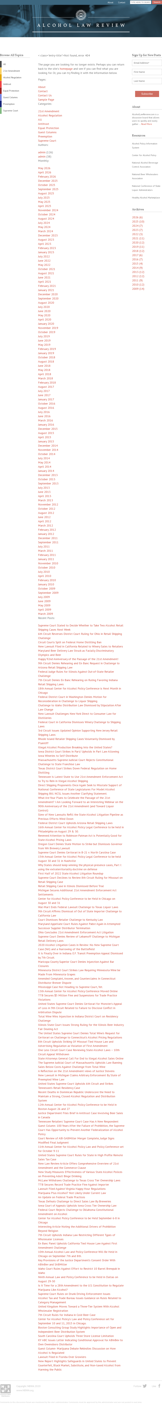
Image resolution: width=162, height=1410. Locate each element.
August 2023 (46, 239)
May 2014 (44, 462)
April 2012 (44, 521)
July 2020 (44, 307)
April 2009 (44, 609)
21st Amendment (11, 70)
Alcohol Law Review (81, 21)
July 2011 (44, 546)
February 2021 (47, 286)
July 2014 (44, 458)
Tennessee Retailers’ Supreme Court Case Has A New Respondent (78, 1121)
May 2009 (44, 605)
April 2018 (44, 374)
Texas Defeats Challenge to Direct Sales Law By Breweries (74, 1201)
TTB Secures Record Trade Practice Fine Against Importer (73, 1184)
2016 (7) (137, 259)
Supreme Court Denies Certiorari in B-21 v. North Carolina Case (77, 852)
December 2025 (48, 181)
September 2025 (48, 189)
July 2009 (44, 597)
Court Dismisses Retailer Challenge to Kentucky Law (70, 920)
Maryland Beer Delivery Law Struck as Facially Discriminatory (76, 650)
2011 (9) (137, 280)
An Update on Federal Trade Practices (61, 1197)
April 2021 (44, 281)
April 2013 (44, 496)
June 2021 (44, 277)
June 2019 (44, 340)
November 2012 (48, 504)
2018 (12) (138, 251)
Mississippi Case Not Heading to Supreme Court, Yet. (70, 987)
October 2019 (46, 332)
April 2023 (44, 244)
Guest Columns (10, 97)
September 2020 (48, 298)
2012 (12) (138, 276)
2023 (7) (137, 230)
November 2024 (48, 210)
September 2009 (48, 593)
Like (154, 1386)
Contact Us (45, 95)
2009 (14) (138, 289)
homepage (66, 68)
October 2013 (46, 479)
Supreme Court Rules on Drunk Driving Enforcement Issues (74, 1294)
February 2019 (47, 349)
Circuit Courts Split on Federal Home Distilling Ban (69, 642)
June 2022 (44, 260)
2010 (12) (138, 284)
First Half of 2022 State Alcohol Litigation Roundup (70, 873)
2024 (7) (137, 226)
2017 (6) (137, 255)
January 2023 (46, 252)
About (110, 2)
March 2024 (45, 231)
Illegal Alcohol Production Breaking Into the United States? (75, 747)
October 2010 (46, 567)
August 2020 (46, 302)
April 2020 (44, 319)
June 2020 (44, 311)
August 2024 (46, 218)
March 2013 (45, 500)
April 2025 (44, 206)
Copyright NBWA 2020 (28, 1386)
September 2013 (48, 483)
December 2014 (48, 445)
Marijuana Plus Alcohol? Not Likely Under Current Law (72, 1193)
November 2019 (48, 328)
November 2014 (48, 450)
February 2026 (47, 176)
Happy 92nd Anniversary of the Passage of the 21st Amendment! (78, 659)
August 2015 (46, 433)
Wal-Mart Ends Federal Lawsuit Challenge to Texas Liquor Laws (78, 907)
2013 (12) (138, 272)
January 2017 (46, 399)
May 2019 (44, 345)
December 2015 (48, 429)
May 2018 (44, 370)
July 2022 (44, 256)
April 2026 (44, 172)
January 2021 (46, 290)
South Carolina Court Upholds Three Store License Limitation (76, 1336)
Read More (146, 124)
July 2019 (44, 336)
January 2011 (46, 559)
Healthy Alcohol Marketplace (146, 197)
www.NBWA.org (25, 1390)
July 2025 (44, 197)
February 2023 (47, 248)
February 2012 (47, 529)
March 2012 (45, 525)
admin (42, 152)
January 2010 (46, 584)
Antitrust (7, 84)
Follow (137, 1386)
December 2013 (48, 475)
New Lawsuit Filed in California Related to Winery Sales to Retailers (80, 646)
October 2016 (46, 403)
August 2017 (46, 387)
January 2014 (46, 471)
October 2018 (46, 357)
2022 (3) (137, 234)
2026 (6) (137, 217)
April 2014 (44, 466)
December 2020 (48, 294)
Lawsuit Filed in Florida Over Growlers (62, 1357)
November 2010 (48, 563)
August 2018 (46, 361)
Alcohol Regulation (12, 77)
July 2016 (44, 412)
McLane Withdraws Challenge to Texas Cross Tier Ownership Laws (79, 1180)
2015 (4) (137, 263)
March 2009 (45, 614)
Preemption (9, 104)
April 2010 (44, 576)
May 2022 (44, 265)
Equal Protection (11, 90)
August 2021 (46, 273)
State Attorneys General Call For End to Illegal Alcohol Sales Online (80, 1058)
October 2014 (46, 454)
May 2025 (44, 202)
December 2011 (48, 538)
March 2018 (45, 378)
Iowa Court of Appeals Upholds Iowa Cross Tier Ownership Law (77, 1205)
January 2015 (46, 441)
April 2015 (44, 437)
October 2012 (46, 508)
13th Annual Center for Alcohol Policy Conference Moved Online (78, 991)
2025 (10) (138, 221)
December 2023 (48, 235)
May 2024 (44, 227)
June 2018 (44, 366)
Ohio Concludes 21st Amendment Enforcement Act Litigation (76, 932)
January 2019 (46, 353)
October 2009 (46, 588)
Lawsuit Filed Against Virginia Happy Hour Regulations (72, 1189)
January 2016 (46, 424)
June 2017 (44, 395)
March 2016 (45, 420)
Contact (121, 2)
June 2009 (44, 601)
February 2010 (47, 580)
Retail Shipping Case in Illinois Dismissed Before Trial (71, 886)
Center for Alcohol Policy (144, 155)
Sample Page (46, 99)
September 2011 (48, 542)
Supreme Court (10, 110)
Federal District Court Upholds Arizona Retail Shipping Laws (75, 823)
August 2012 (46, 513)
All (4, 64)
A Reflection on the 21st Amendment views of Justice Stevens (76, 1071)
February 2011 (47, 555)
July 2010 (44, 572)
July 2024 (44, 223)
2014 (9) (137, 268)
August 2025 (46, 193)
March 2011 (45, 551)
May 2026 (44, 168)
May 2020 (44, 315)
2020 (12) (138, 242)
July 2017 (44, 391)
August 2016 (46, 408)
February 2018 (47, 382)
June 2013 (44, 492)
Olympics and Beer (49, 655)
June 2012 (44, 517)
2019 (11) (138, 247)
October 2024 (46, 214)
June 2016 (44, 416)
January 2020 (46, 323)
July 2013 (44, 487)
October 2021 (46, 269)
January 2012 (46, 534)
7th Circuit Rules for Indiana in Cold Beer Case (66, 1315)
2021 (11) (138, 238)
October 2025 (46, 185)
